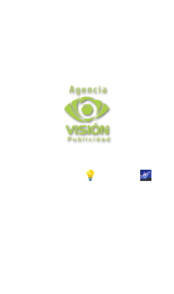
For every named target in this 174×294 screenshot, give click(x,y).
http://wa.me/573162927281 (87, 219)
